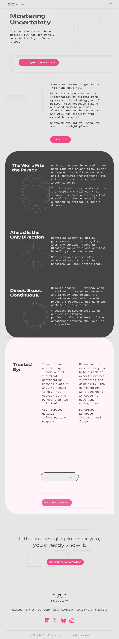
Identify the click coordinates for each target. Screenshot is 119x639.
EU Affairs (84, 609)
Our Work (44, 609)
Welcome (16, 609)
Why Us (30, 609)
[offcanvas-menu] (111, 4)
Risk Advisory (63, 609)
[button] (75, 476)
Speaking (101, 609)
